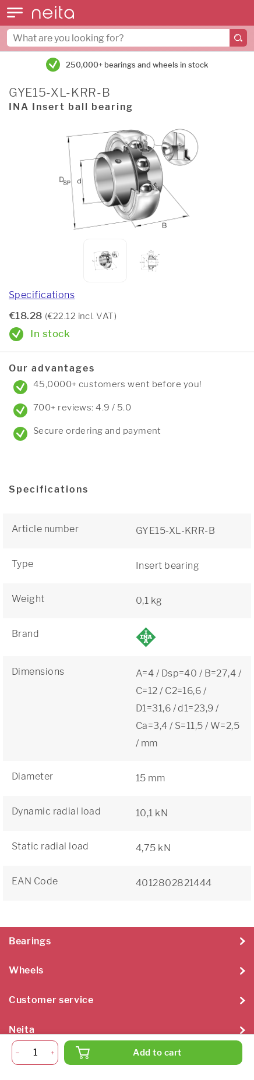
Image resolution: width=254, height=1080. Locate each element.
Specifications (42, 294)
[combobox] (127, 38)
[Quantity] (35, 1052)
